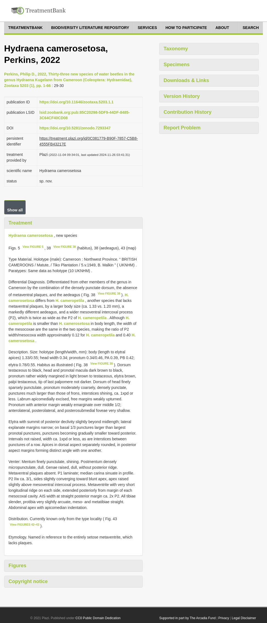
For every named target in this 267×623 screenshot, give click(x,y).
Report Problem (181, 127)
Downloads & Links (186, 80)
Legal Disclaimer (244, 618)
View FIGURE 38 (64, 246)
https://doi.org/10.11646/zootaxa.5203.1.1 (76, 102)
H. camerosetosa (74, 323)
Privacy (223, 618)
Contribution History (187, 112)
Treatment (20, 223)
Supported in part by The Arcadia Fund (187, 618)
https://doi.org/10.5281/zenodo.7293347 (75, 128)
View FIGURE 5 (32, 246)
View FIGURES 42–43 (24, 524)
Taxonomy (175, 48)
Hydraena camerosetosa (30, 235)
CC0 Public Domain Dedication (98, 618)
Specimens (176, 64)
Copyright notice (28, 581)
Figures (17, 565)
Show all (15, 210)
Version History (181, 96)
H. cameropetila (70, 300)
